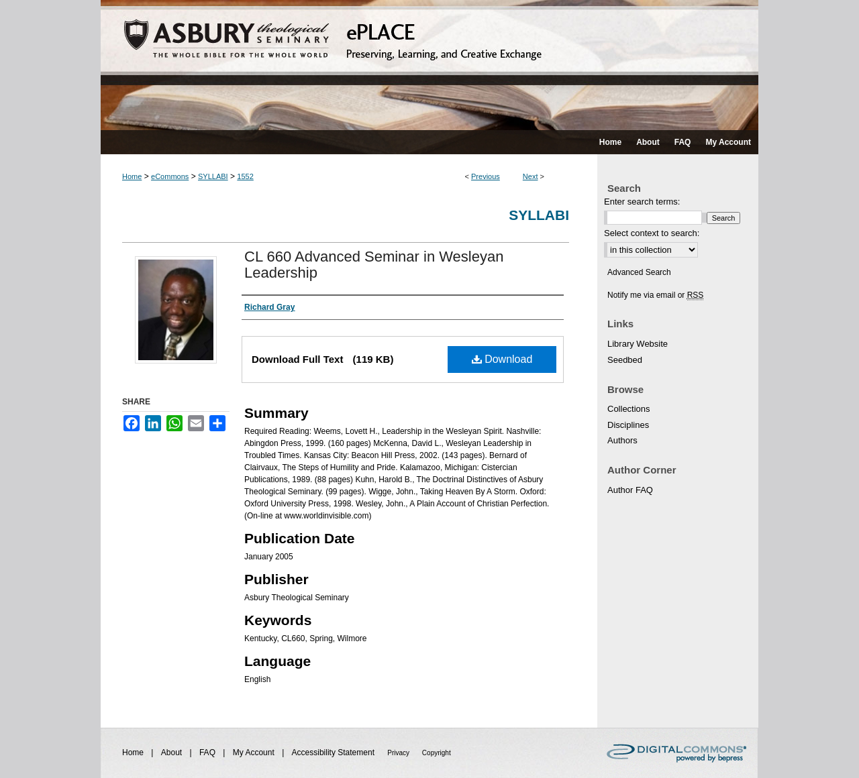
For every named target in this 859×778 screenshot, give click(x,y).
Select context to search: (651, 233)
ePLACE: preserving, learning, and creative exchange (429, 65)
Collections (628, 409)
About (173, 752)
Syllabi (539, 215)
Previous (485, 176)
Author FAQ (630, 490)
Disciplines (628, 425)
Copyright (436, 753)
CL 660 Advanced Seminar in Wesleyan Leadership (373, 264)
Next (530, 176)
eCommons (170, 176)
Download (502, 359)
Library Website (637, 344)
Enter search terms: (642, 202)
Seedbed (624, 360)
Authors (622, 440)
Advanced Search (639, 272)
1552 (245, 176)
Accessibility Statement (334, 752)
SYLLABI (213, 176)
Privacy (399, 753)
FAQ (208, 752)
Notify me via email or (655, 295)
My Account (254, 752)
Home (132, 176)
